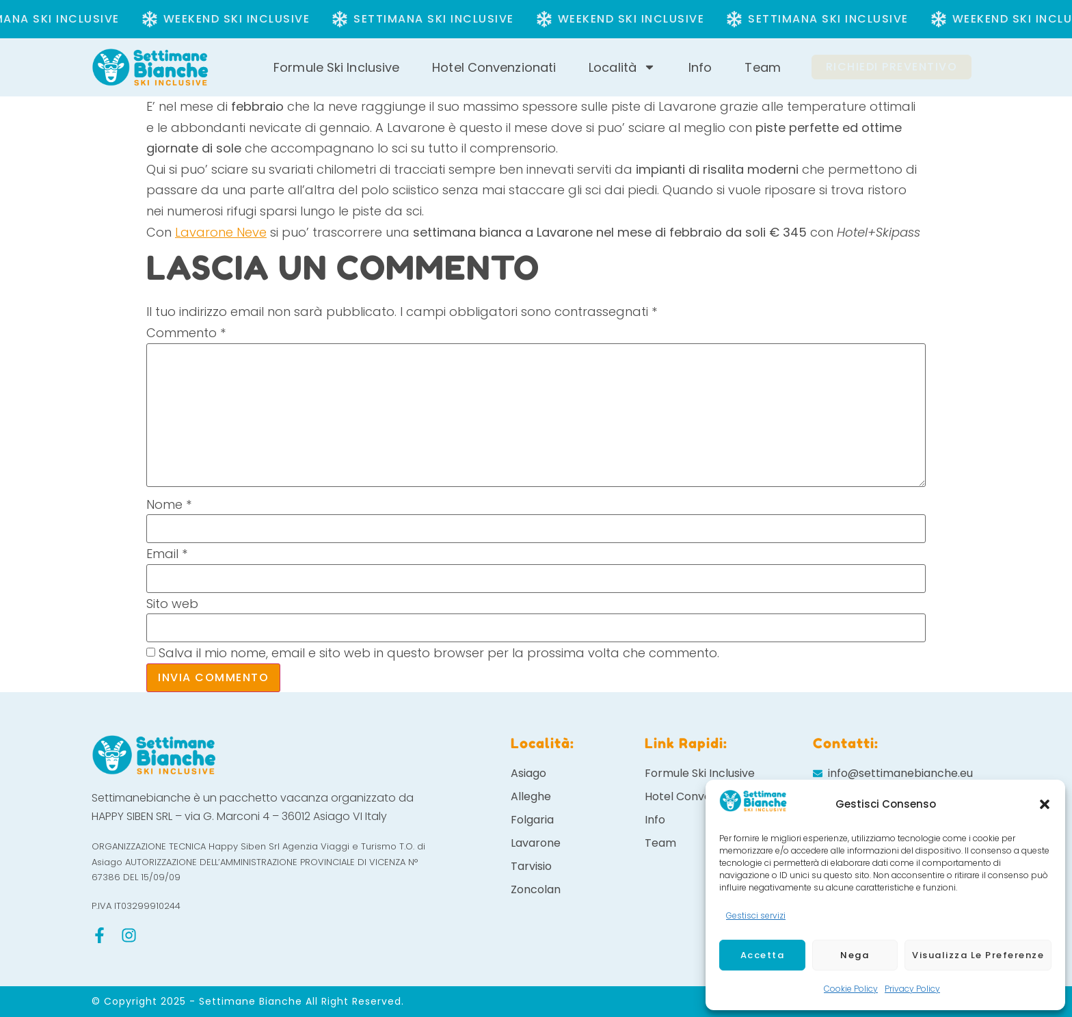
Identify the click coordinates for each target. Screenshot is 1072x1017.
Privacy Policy (912, 988)
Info (700, 67)
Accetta (762, 955)
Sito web (172, 604)
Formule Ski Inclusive (336, 67)
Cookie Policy (851, 988)
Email (166, 554)
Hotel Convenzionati (494, 67)
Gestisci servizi (756, 915)
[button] (1044, 804)
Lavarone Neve (221, 232)
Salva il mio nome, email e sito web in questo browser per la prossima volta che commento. (439, 653)
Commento (186, 333)
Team (762, 67)
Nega (854, 955)
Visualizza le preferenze (978, 955)
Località (622, 67)
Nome (168, 505)
